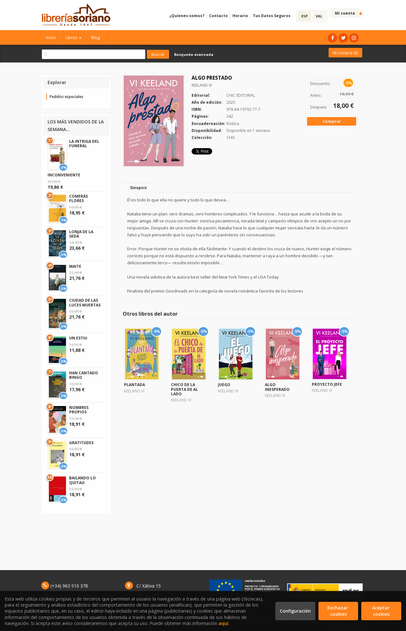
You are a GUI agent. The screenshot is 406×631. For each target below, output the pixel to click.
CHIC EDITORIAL (240, 95)
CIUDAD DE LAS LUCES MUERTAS (85, 302)
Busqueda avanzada (193, 54)
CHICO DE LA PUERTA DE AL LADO (184, 389)
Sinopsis (138, 187)
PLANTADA (134, 384)
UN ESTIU (78, 338)
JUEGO (224, 384)
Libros (74, 37)
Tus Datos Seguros (272, 15)
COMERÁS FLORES (78, 198)
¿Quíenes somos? (186, 15)
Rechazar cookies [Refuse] (338, 611)
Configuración (295, 611)
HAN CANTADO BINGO (83, 375)
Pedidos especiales (66, 96)
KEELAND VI (202, 85)
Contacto (218, 15)
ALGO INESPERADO (277, 387)
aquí (223, 623)
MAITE (75, 266)
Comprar (332, 121)
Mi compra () (345, 53)
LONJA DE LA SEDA (81, 234)
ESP (304, 16)
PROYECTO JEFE (327, 384)
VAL (319, 16)
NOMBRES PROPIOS (78, 410)
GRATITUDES (81, 442)
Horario (240, 15)
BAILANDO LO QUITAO (82, 480)
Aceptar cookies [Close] (381, 611)
